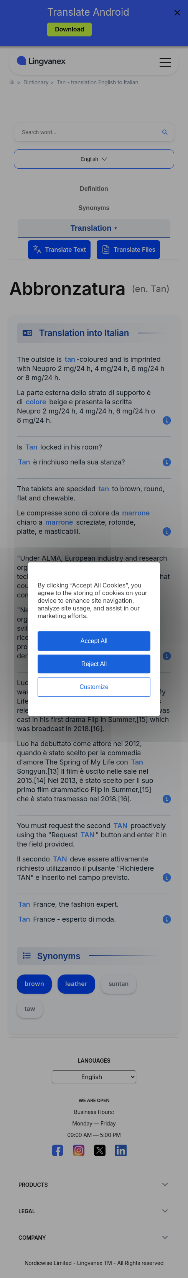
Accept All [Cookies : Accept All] (94, 641)
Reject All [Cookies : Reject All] (94, 664)
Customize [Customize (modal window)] (94, 687)
